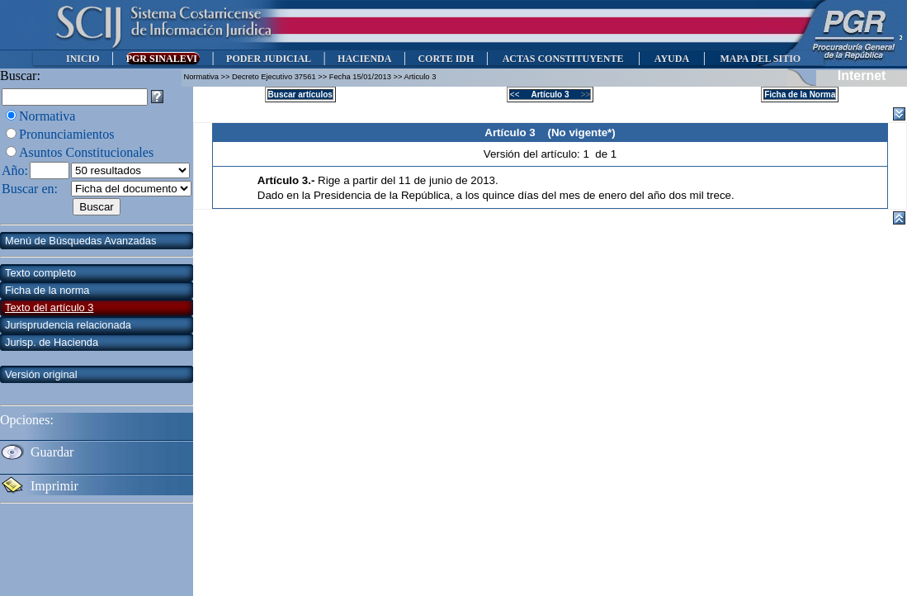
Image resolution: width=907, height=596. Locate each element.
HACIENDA (364, 58)
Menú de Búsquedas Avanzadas (80, 240)
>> (580, 94)
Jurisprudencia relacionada (68, 325)
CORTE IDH (446, 58)
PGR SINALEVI (163, 58)
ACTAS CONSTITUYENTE (563, 58)
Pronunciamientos (67, 134)
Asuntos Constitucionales (86, 152)
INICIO (83, 58)
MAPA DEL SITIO (760, 58)
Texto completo (40, 273)
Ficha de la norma (47, 290)
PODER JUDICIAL (268, 58)
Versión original (41, 374)
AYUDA (671, 58)
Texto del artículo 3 (49, 307)
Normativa (47, 116)
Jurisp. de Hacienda (51, 342)
